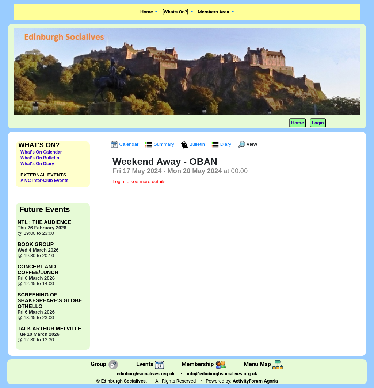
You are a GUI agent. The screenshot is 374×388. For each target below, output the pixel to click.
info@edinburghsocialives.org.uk (222, 373)
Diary (222, 144)
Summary (160, 144)
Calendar (125, 144)
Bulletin (193, 144)
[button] (149, 12)
